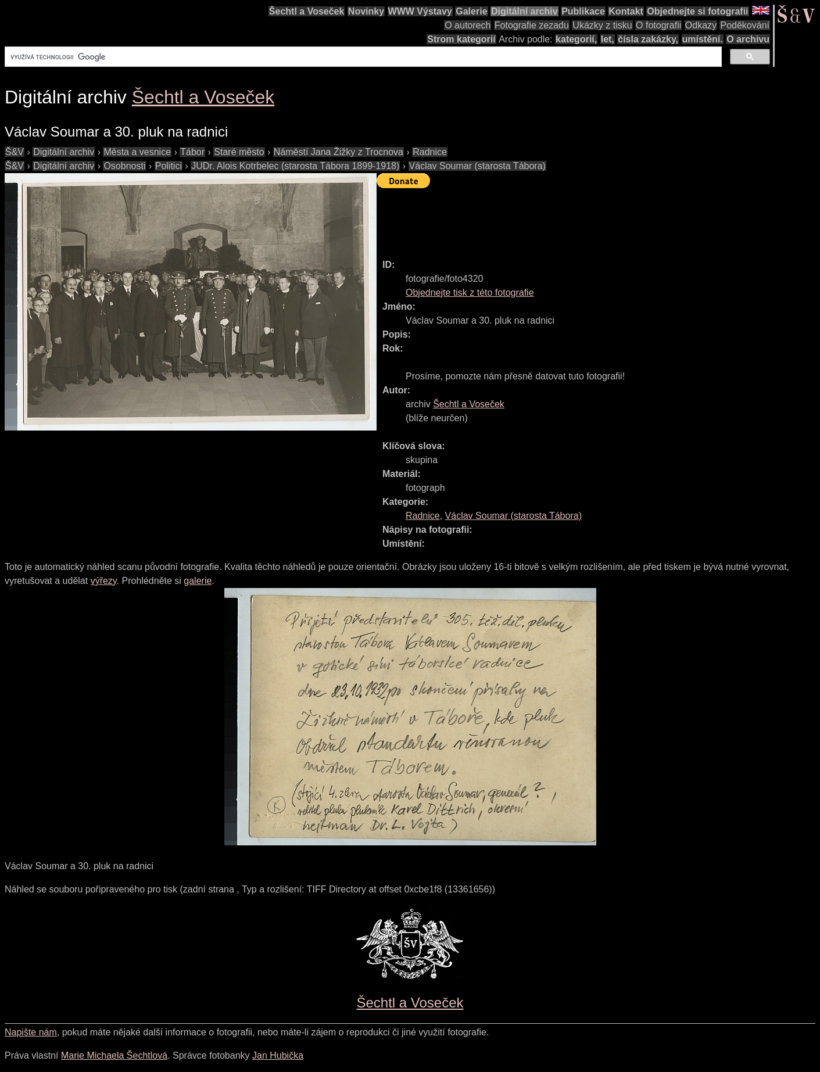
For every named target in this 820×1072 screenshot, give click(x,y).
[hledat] (362, 57)
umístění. (702, 39)
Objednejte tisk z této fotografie (470, 292)
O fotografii (658, 25)
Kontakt (625, 11)
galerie (198, 581)
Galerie (471, 11)
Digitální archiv (524, 11)
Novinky (366, 11)
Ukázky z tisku (602, 25)
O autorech (467, 25)
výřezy (104, 581)
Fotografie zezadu (532, 25)
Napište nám (31, 1032)
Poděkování (744, 25)
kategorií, (576, 39)
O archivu (747, 39)
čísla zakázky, (648, 39)
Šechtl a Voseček (307, 11)
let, (607, 39)
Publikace (583, 11)
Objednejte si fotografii (697, 11)
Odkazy (701, 25)
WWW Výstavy (420, 11)
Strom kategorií (461, 39)
